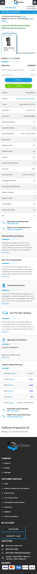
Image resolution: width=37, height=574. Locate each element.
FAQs (4, 484)
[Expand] (34, 12)
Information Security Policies (13, 502)
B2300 (31, 391)
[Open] (14, 50)
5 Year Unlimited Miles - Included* (25, 98)
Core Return (13, 529)
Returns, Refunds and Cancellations (15, 488)
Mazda (31, 385)
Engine (31, 379)
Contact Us (6, 507)
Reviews (5, 468)
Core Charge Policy (9, 498)
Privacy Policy (7, 493)
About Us (6, 463)
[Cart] (35, 2)
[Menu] (2, 2)
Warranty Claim (13, 536)
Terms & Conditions (9, 516)
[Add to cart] (18, 80)
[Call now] (18, 86)
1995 (31, 396)
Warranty (6, 472)
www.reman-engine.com (14, 545)
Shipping (5, 512)
